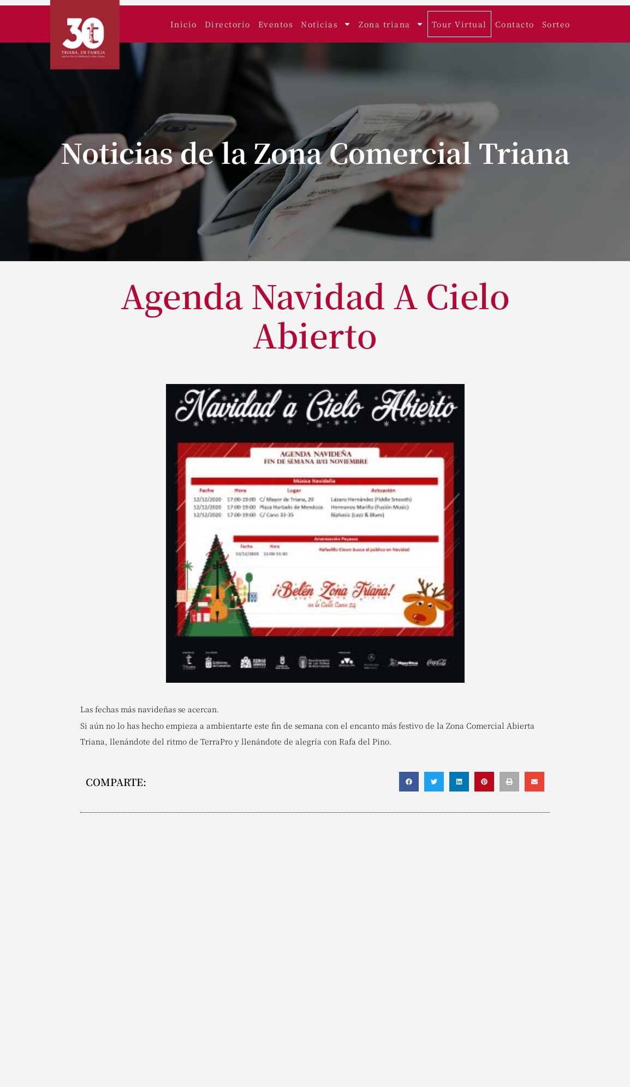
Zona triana (391, 24)
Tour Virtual (459, 24)
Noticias (326, 24)
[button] (409, 781)
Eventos (276, 24)
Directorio (228, 24)
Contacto (514, 24)
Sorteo (556, 24)
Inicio (183, 24)
